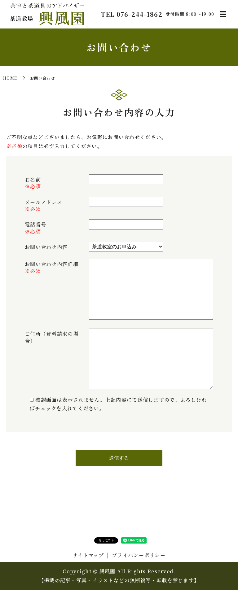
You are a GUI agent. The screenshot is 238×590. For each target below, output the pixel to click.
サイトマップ (88, 555)
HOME (10, 78)
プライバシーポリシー (138, 555)
